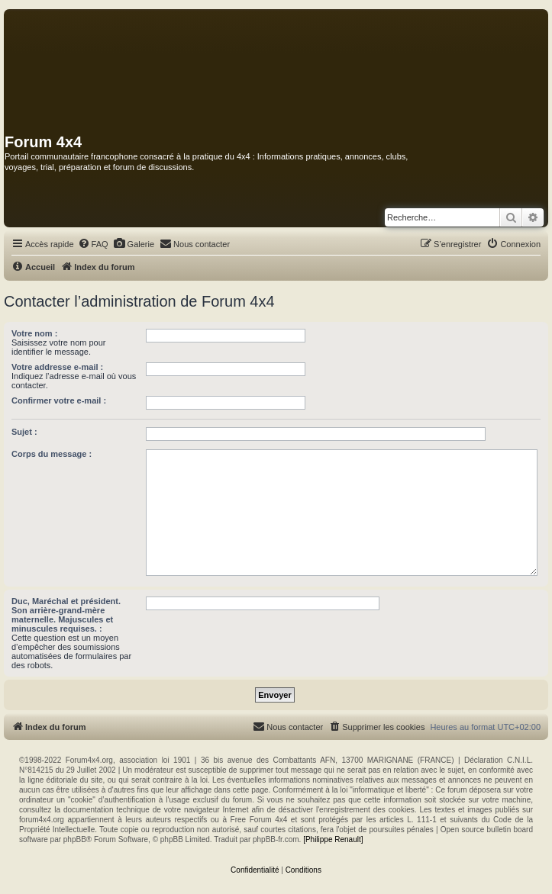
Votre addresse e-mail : (57, 366)
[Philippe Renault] (333, 839)
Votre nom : (34, 333)
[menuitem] (93, 244)
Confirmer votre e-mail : (58, 400)
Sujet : (24, 431)
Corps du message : (51, 453)
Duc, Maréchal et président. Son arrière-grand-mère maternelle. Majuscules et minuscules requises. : (66, 615)
